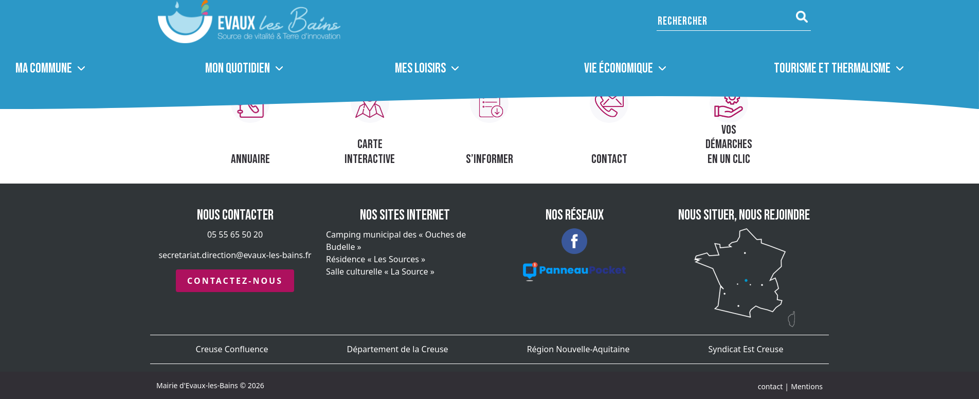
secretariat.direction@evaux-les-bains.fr (234, 255)
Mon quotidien (237, 69)
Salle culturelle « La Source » (380, 271)
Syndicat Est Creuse (746, 349)
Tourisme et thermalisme (832, 69)
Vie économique (618, 69)
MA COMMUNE (43, 69)
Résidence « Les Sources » (375, 259)
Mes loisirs (420, 69)
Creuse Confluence (232, 349)
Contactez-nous (235, 280)
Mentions (807, 386)
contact (770, 386)
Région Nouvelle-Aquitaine (578, 349)
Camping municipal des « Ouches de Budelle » (396, 240)
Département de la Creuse (397, 349)
